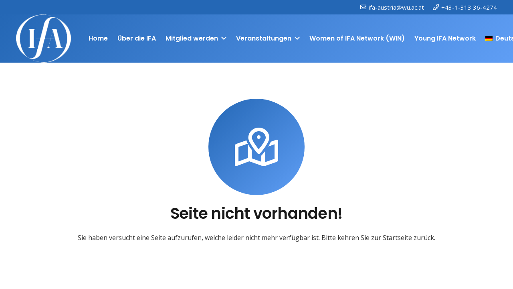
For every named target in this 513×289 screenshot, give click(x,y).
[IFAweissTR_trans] (43, 38)
